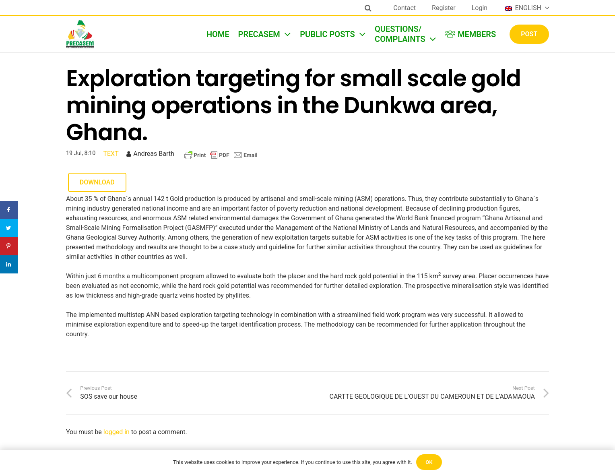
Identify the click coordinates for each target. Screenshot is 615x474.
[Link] (80, 34)
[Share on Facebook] (9, 210)
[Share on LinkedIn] (9, 264)
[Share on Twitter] (9, 228)
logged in (116, 432)
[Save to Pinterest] (9, 246)
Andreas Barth (153, 153)
